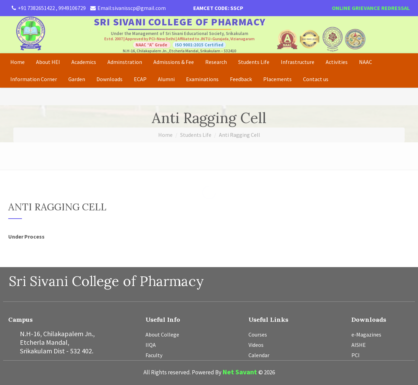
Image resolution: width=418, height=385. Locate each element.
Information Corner (33, 79)
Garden (76, 79)
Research (216, 61)
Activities (337, 61)
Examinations (202, 79)
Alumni (166, 79)
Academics (83, 61)
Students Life (253, 61)
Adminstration (124, 61)
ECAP (140, 79)
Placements (277, 79)
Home (17, 61)
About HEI (48, 61)
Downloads (109, 79)
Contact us (315, 79)
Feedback (241, 79)
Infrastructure (297, 61)
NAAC (365, 61)
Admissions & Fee (173, 61)
